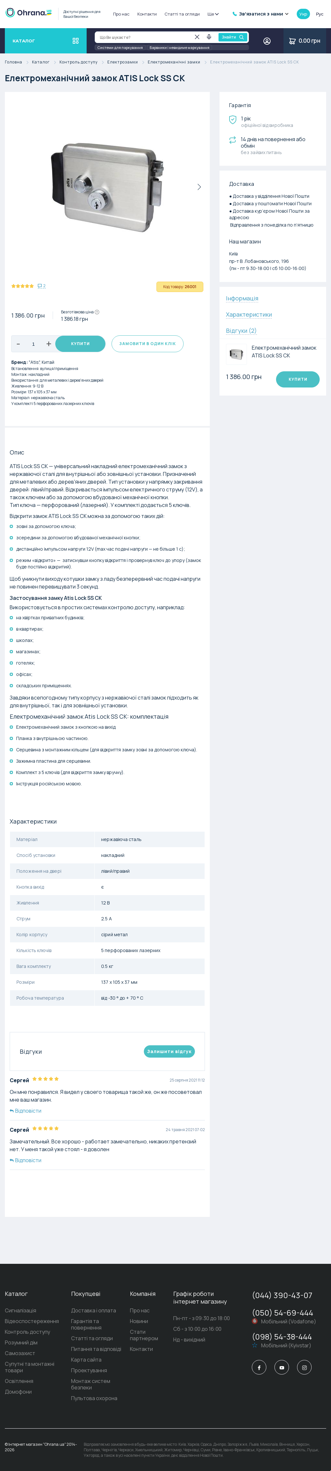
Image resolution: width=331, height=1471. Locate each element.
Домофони (18, 1391)
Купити (80, 343)
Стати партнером (144, 1335)
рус (320, 14)
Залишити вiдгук (169, 1051)
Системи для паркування (120, 47)
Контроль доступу (83, 62)
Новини (139, 1321)
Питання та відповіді (96, 1349)
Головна (18, 62)
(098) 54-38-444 (282, 1336)
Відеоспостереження (32, 1321)
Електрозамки (127, 62)
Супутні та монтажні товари (29, 1367)
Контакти (147, 14)
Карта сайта (86, 1359)
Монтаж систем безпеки (90, 1384)
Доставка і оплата (93, 1310)
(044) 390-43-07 (282, 1295)
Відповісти (25, 1110)
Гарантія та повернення (86, 1324)
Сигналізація (20, 1310)
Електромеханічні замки (179, 62)
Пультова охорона (94, 1398)
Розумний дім (21, 1342)
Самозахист (20, 1353)
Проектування (89, 1370)
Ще (213, 14)
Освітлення (19, 1381)
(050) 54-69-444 (282, 1312)
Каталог (45, 62)
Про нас (121, 14)
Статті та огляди (182, 14)
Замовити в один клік (147, 343)
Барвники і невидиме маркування (179, 47)
